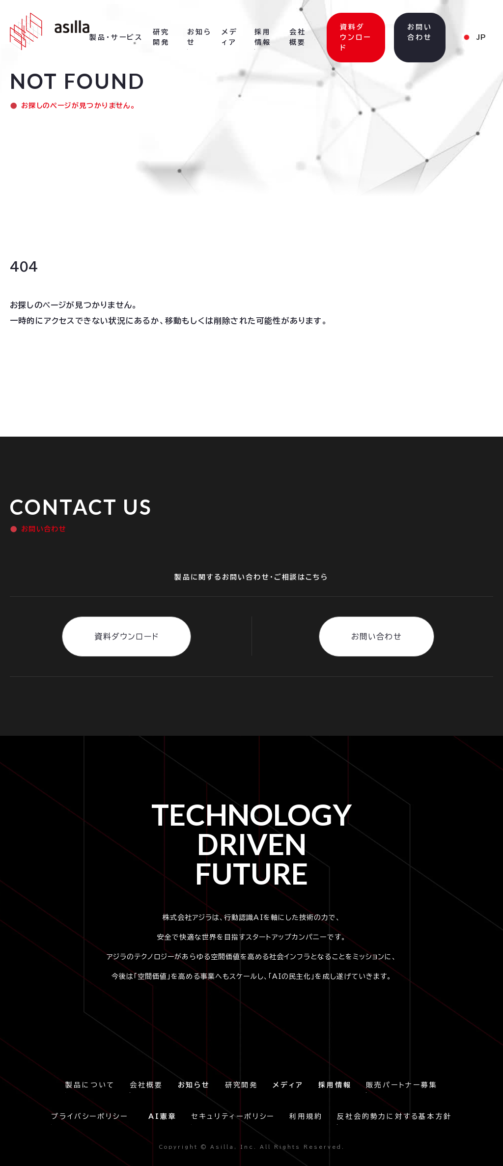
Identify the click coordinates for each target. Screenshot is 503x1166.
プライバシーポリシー (92, 1116)
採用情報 (262, 37)
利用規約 (305, 1116)
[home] (49, 31)
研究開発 (241, 1085)
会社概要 (146, 1085)
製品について (90, 1085)
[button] (116, 38)
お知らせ (199, 37)
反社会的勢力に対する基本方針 (394, 1116)
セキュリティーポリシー (233, 1116)
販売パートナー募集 (401, 1085)
